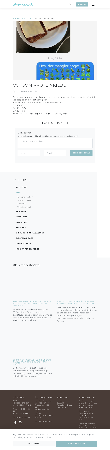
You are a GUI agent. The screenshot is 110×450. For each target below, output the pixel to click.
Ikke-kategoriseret (27, 249)
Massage (61, 401)
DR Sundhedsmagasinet (30, 233)
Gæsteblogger (25, 238)
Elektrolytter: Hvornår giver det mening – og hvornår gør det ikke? (76, 302)
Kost (30, 19)
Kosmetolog (62, 407)
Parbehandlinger (64, 405)
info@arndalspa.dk (21, 413)
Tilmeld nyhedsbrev (44, 421)
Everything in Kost (25, 197)
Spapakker (61, 403)
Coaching (21, 222)
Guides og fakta (24, 200)
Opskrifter (21, 204)
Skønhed (21, 227)
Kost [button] (19, 193)
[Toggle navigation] (93, 4)
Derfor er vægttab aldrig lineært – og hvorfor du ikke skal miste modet (33, 362)
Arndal (16, 19)
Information (23, 243)
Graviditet (22, 217)
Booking (82, 4)
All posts (21, 187)
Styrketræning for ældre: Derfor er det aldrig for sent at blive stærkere (32, 303)
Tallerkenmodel (24, 207)
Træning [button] (21, 211)
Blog (24, 19)
